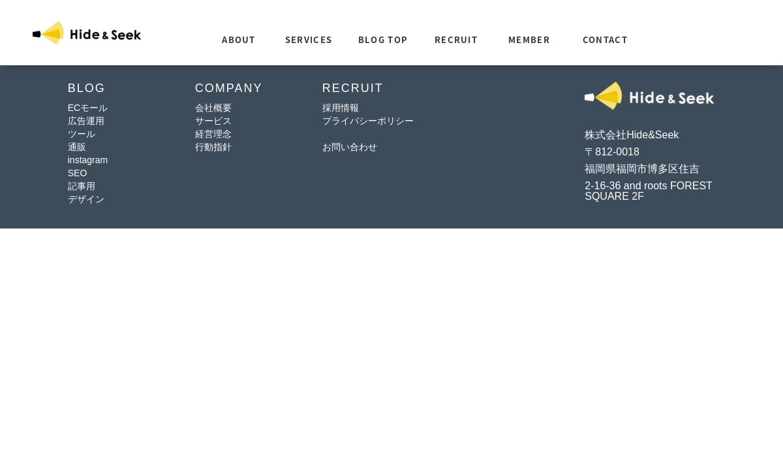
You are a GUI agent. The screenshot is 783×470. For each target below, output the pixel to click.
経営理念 (213, 134)
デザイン (86, 199)
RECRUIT (456, 39)
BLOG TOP (383, 39)
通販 (77, 147)
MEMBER (529, 39)
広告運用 (86, 121)
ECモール (88, 107)
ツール (81, 134)
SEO (77, 173)
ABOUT (239, 39)
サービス (213, 121)
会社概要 (213, 107)
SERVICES (308, 39)
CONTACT (605, 39)
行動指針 (213, 147)
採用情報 (340, 107)
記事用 (81, 186)
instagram (88, 160)
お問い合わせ (349, 147)
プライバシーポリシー (368, 121)
